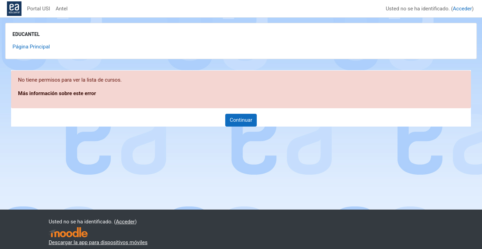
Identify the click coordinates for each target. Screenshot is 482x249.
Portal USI (38, 9)
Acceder (462, 9)
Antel (62, 9)
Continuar (241, 120)
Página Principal (31, 47)
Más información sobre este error (57, 93)
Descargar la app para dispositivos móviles (98, 242)
